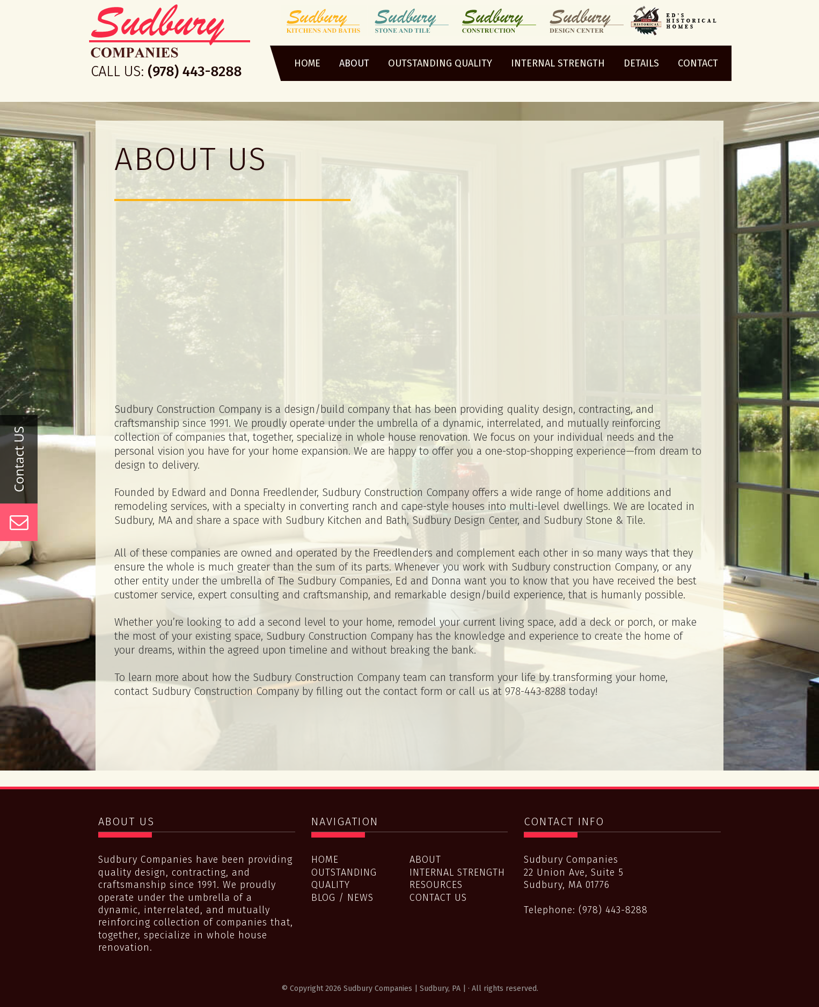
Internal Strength (457, 872)
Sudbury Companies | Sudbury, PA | (169, 44)
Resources (436, 885)
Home (325, 859)
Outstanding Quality (344, 879)
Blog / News (342, 898)
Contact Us (438, 898)
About (425, 859)
